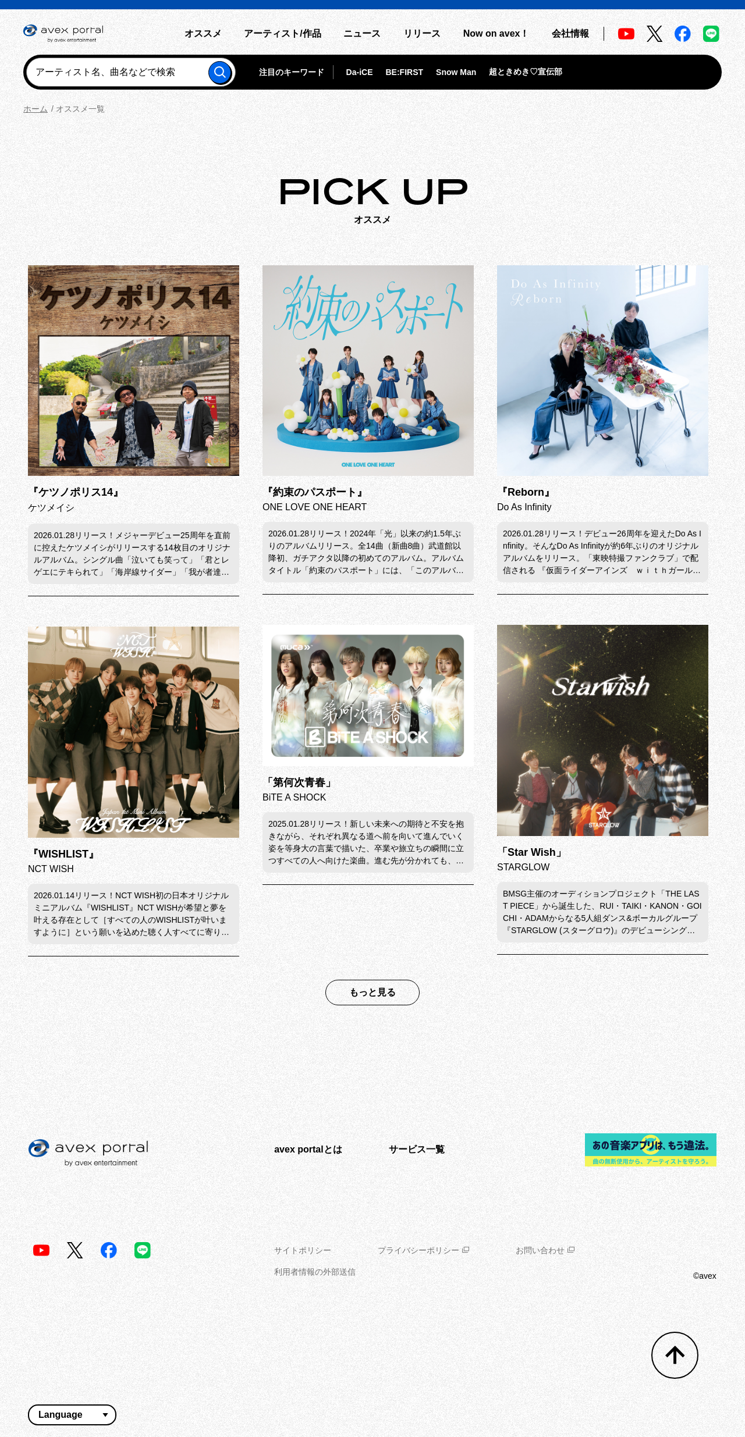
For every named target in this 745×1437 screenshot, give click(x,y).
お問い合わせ (545, 1250)
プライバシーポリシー (423, 1250)
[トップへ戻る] (674, 1355)
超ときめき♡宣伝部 (525, 71)
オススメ (203, 33)
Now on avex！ (496, 33)
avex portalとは (308, 1149)
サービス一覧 (417, 1149)
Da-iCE (359, 72)
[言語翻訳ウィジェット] (72, 1414)
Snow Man (456, 72)
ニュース (362, 33)
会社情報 (570, 33)
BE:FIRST (404, 72)
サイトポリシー (302, 1250)
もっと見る (372, 992)
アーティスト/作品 (282, 33)
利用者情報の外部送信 (315, 1271)
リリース (422, 33)
